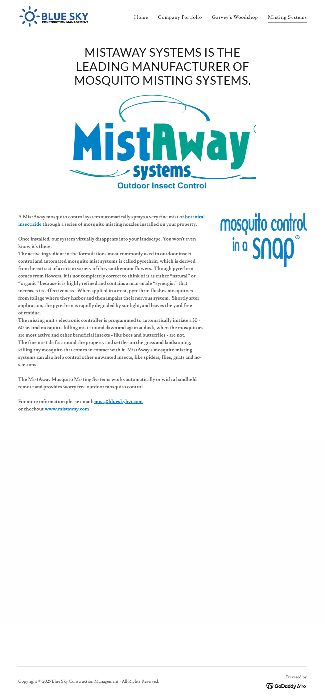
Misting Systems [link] (287, 17)
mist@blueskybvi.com (118, 401)
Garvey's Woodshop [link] (235, 17)
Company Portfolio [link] (180, 17)
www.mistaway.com (67, 409)
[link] (54, 15)
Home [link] (141, 17)
